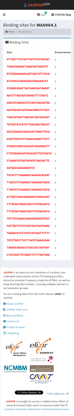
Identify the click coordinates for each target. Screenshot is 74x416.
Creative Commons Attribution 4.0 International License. (37, 407)
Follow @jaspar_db (58, 393)
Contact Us (11, 321)
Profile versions (14, 327)
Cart (42, 14)
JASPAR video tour (15, 309)
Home (9, 31)
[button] (4, 15)
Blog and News (13, 315)
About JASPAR (13, 303)
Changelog (11, 333)
